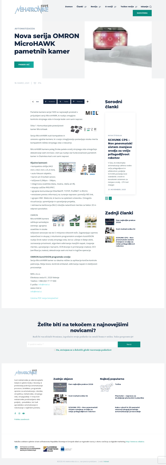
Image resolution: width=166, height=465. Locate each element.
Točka (118, 384)
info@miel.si (44, 284)
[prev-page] (106, 198)
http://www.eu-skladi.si (135, 441)
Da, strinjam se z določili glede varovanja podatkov (84, 350)
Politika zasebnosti (21, 419)
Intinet (106, 462)
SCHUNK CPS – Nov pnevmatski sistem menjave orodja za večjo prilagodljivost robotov (125, 242)
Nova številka (115, 135)
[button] (146, 6)
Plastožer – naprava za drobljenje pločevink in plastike (129, 397)
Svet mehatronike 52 (125, 229)
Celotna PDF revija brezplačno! (44, 298)
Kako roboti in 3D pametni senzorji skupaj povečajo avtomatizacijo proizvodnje (128, 409)
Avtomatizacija (25, 29)
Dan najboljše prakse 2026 (125, 221)
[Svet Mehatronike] (31, 9)
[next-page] (110, 198)
